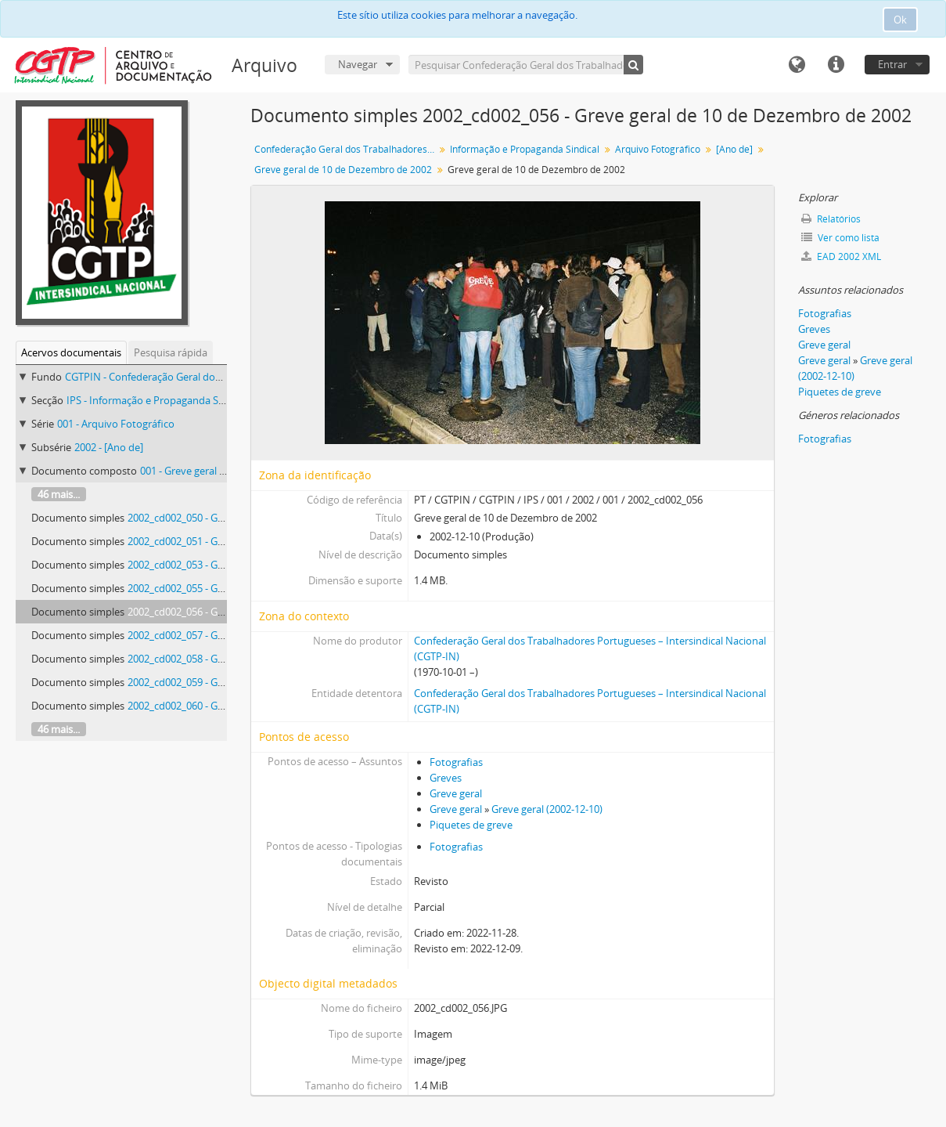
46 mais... (59, 494)
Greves (446, 778)
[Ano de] (734, 149)
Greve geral (456, 793)
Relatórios (831, 219)
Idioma (796, 65)
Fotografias (456, 762)
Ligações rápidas (835, 65)
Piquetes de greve (471, 825)
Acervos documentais (71, 352)
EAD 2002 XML (841, 256)
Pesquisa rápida (170, 352)
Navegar (357, 64)
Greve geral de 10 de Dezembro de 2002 (343, 169)
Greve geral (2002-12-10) (546, 809)
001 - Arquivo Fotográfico (115, 424)
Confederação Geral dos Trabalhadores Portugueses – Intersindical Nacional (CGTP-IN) (346, 149)
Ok (900, 20)
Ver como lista (840, 237)
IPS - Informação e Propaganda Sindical (157, 400)
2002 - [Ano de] (108, 447)
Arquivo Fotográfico (657, 149)
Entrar (892, 64)
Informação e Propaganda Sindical (524, 149)
